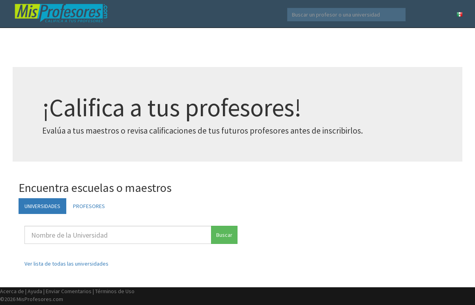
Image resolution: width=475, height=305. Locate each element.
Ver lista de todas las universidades (66, 263)
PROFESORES (89, 206)
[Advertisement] (237, 47)
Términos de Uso (115, 291)
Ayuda (35, 291)
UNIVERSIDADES (42, 206)
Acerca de (12, 291)
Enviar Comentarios (69, 291)
